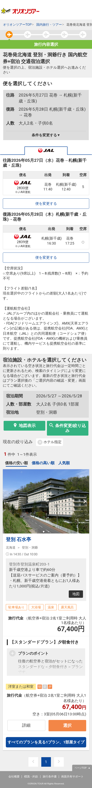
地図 (76, 594)
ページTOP (81, 768)
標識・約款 (31, 776)
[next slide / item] (84, 501)
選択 (67, 725)
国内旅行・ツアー (49, 24)
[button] (43, 531)
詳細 (26, 725)
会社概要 (14, 776)
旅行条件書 (50, 776)
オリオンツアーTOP (17, 24)
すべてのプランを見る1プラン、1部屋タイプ (46, 742)
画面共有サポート (72, 776)
